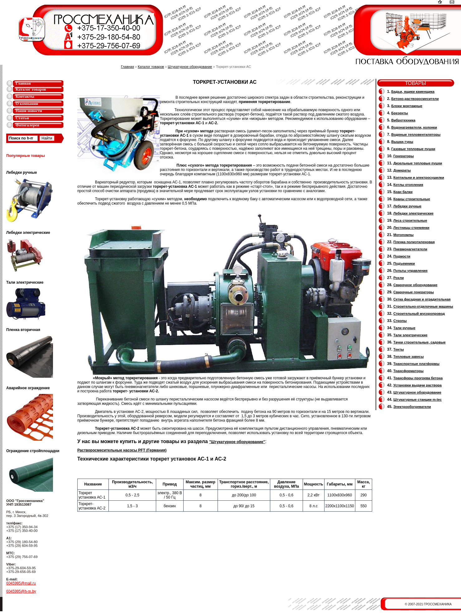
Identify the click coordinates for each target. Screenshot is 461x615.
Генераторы (403, 156)
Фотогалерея (27, 125)
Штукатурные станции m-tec (417, 399)
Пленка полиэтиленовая (414, 242)
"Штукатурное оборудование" (237, 442)
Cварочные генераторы (413, 292)
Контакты (25, 96)
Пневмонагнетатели (410, 249)
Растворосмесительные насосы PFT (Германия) (121, 450)
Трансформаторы (408, 371)
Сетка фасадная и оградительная (421, 299)
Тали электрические (410, 335)
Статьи (22, 118)
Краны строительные (411, 199)
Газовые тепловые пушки (413, 149)
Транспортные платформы (416, 364)
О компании (27, 103)
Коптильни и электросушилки (418, 177)
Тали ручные (404, 328)
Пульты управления (410, 270)
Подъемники (404, 263)
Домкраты (402, 170)
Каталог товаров (31, 89)
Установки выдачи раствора (417, 385)
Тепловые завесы (408, 356)
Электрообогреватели (412, 407)
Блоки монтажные (406, 106)
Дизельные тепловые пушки (417, 163)
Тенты (398, 349)
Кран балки (402, 192)
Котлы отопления (408, 185)
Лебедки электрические (413, 213)
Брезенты (399, 113)
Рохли (398, 278)
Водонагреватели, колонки (414, 127)
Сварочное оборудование (415, 285)
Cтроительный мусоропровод (419, 313)
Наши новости (29, 110)
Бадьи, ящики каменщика (413, 91)
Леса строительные (410, 220)
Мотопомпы (403, 235)
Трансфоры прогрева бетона (418, 378)
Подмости (401, 256)
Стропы (400, 321)
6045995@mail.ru (21, 583)
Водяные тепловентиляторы (415, 134)
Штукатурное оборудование (190, 67)
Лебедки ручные (407, 206)
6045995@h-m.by (21, 591)
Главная (23, 83)
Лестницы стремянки (411, 227)
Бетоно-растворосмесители (415, 99)
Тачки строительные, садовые (419, 342)
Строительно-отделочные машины (423, 306)
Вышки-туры (402, 142)
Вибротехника (403, 120)
